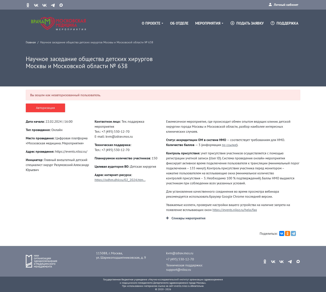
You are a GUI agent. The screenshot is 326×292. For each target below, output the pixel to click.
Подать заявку (247, 23)
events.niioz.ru (182, 285)
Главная (31, 42)
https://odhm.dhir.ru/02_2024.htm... (120, 180)
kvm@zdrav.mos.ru (179, 253)
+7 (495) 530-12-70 (180, 259)
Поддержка (284, 23)
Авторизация (45, 108)
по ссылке (229, 145)
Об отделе (179, 23)
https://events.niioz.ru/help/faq (234, 210)
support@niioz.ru (178, 269)
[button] (185, 218)
